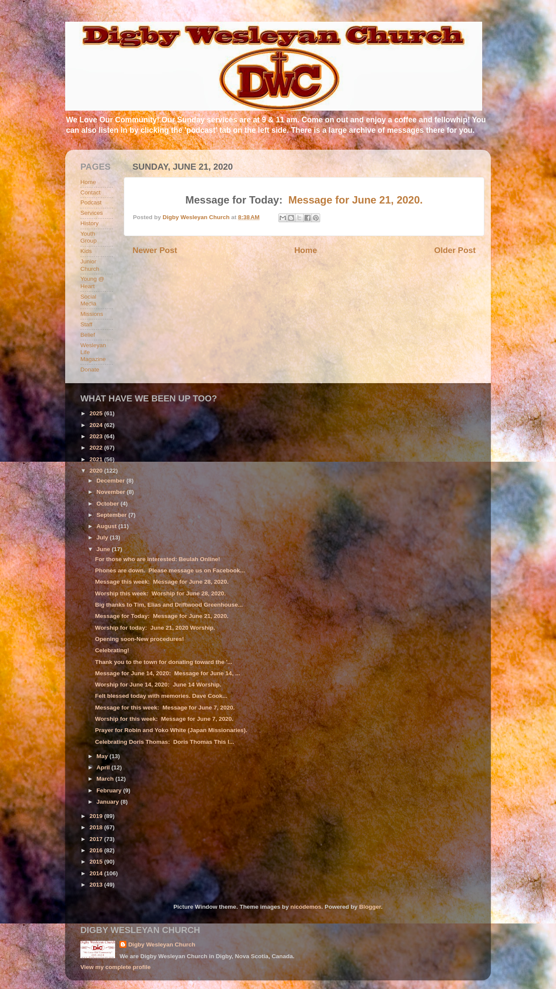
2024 (96, 425)
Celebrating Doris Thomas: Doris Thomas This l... (164, 742)
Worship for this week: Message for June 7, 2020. (164, 719)
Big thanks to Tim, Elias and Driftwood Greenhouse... (169, 604)
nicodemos (305, 907)
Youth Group (88, 237)
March (106, 778)
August (107, 526)
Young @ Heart (92, 282)
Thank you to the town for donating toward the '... (163, 662)
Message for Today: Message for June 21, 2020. (161, 616)
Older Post (455, 250)
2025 (96, 413)
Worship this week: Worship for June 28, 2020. (160, 593)
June (104, 549)
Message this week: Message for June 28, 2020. (162, 581)
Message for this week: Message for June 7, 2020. (165, 707)
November (111, 492)
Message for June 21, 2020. (355, 200)
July (103, 537)
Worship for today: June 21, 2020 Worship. (155, 627)
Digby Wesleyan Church (161, 944)
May (102, 756)
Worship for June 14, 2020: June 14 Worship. (158, 684)
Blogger (370, 907)
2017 (96, 839)
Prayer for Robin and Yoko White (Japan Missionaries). (171, 730)
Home (305, 250)
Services (91, 213)
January (108, 801)
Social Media (88, 300)
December (111, 480)
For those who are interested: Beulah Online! (157, 559)
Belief (87, 335)
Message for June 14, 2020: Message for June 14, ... (167, 673)
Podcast (91, 202)
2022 (96, 447)
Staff (86, 324)
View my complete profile (115, 967)
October (108, 503)
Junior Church (89, 265)
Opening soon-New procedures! (139, 639)
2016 (96, 850)
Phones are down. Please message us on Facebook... (170, 570)
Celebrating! (112, 650)
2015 (96, 861)
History (89, 223)
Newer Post (154, 250)
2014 (96, 873)
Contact (90, 192)
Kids (86, 251)
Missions (91, 314)
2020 (96, 470)
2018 (96, 827)
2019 (96, 816)
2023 (96, 436)
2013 (96, 884)
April (104, 767)
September (112, 515)
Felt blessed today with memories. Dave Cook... (161, 696)
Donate (89, 369)
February (109, 790)
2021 (96, 459)
